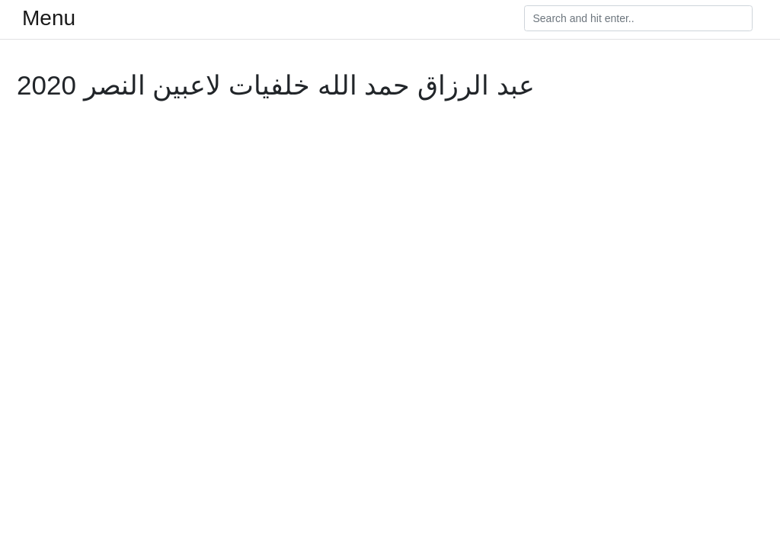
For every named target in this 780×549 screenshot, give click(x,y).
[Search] (638, 18)
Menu (48, 18)
